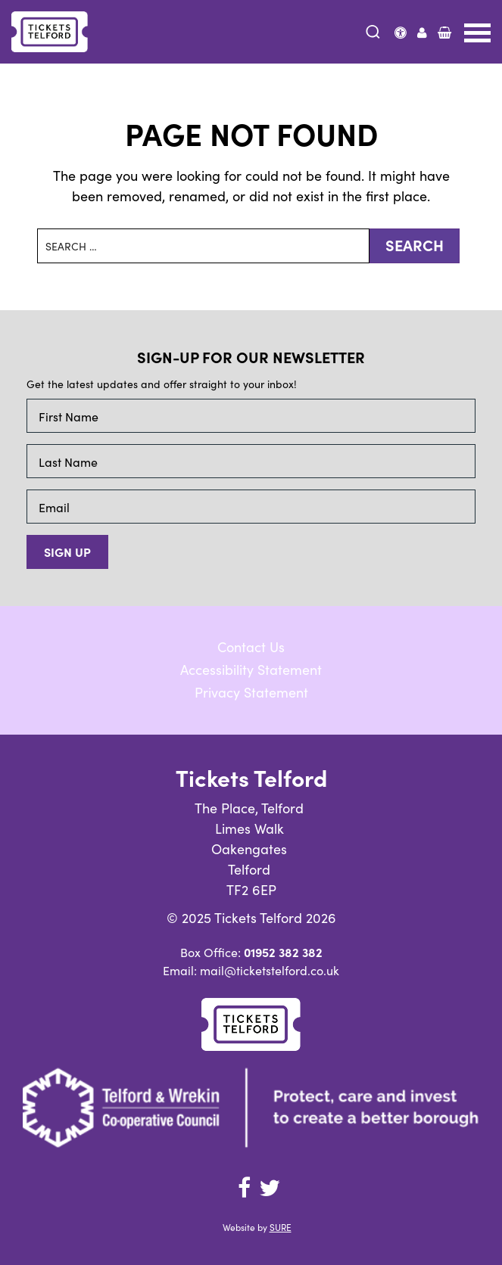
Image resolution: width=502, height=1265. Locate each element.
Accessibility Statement (251, 669)
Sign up (67, 551)
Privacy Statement (251, 691)
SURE (281, 1226)
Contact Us (251, 646)
